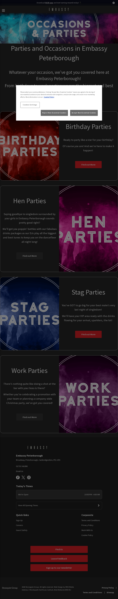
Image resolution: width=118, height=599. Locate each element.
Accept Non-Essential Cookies (84, 113)
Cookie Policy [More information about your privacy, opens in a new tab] (49, 97)
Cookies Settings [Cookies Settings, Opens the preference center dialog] (30, 105)
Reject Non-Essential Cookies (54, 113)
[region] (59, 103)
